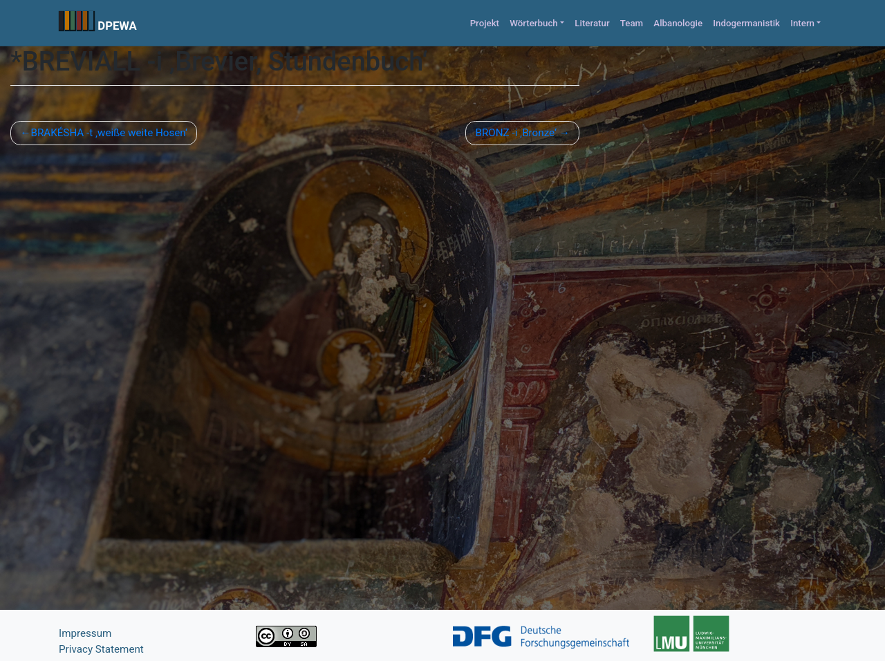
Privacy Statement (101, 649)
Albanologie (677, 23)
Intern (802, 23)
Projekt (484, 23)
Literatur (592, 23)
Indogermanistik (746, 23)
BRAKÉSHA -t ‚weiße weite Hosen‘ (108, 133)
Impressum (85, 633)
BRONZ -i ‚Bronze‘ (516, 133)
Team (631, 23)
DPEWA (117, 25)
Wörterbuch (534, 23)
